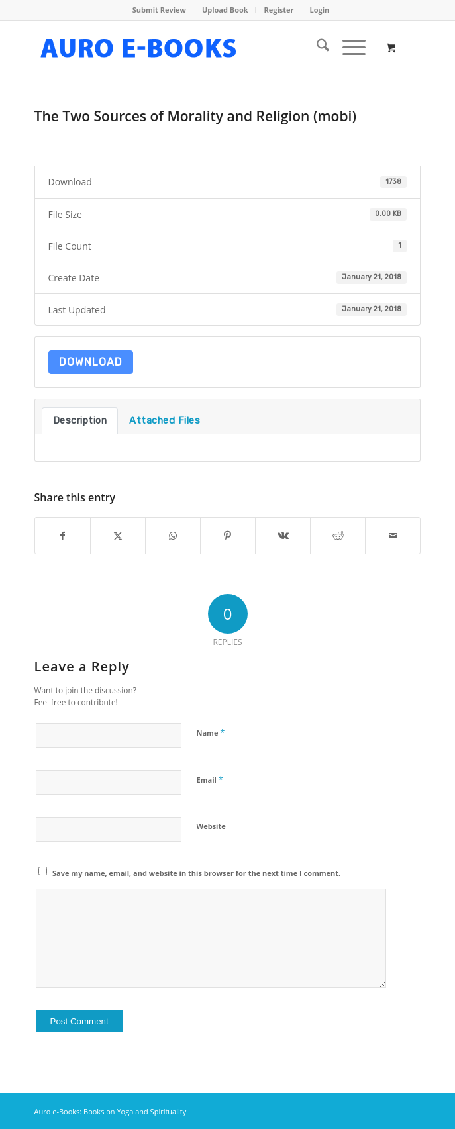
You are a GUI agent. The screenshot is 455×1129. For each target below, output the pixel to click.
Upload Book (225, 10)
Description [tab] (80, 420)
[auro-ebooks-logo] (189, 47)
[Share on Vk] (283, 536)
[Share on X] (118, 536)
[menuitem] (159, 10)
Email (210, 779)
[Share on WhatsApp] (173, 536)
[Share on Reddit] (338, 536)
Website (211, 826)
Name (211, 732)
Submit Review (159, 10)
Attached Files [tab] (164, 420)
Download (91, 362)
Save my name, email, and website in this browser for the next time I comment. (196, 873)
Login (319, 10)
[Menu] (347, 47)
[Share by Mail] (393, 536)
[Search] (316, 47)
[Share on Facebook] (62, 536)
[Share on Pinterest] (228, 536)
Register (279, 10)
